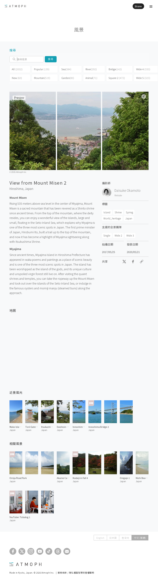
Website (118, 195)
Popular (41, 69)
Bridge (115, 69)
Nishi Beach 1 (142, 478)
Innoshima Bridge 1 (79, 426)
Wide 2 (118, 235)
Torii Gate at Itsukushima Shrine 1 (31, 426)
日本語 (112, 537)
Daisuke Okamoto (127, 190)
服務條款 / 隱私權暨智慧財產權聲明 (76, 572)
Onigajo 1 (125, 478)
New (17, 78)
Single (106, 235)
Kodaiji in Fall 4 (80, 478)
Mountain (42, 78)
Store (138, 6)
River (91, 69)
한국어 (125, 537)
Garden (67, 78)
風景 (79, 29)
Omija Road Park (18, 478)
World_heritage (112, 218)
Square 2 (117, 78)
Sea (66, 69)
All (17, 69)
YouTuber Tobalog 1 (19, 517)
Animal (91, 78)
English (100, 537)
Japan (29, 188)
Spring (129, 212)
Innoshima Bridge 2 (98, 426)
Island (106, 212)
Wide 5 (143, 78)
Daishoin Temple (63, 426)
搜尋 (51, 59)
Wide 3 (130, 235)
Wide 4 (143, 69)
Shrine (118, 212)
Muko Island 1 (15, 426)
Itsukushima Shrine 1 (47, 426)
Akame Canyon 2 (63, 478)
